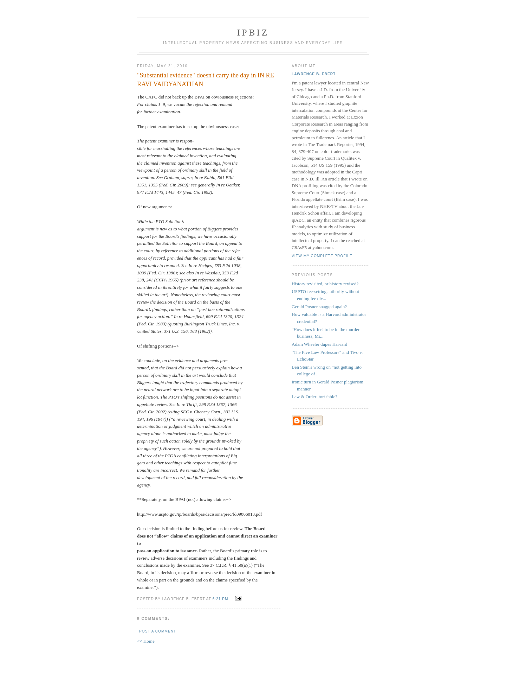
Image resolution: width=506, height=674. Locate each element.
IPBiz (253, 32)
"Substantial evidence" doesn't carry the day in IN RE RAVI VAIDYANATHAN (205, 80)
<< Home (146, 641)
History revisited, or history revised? (325, 283)
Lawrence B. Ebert (314, 74)
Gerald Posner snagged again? (319, 306)
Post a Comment (157, 631)
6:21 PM (220, 599)
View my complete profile (322, 256)
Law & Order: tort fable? (314, 396)
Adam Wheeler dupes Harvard (319, 344)
